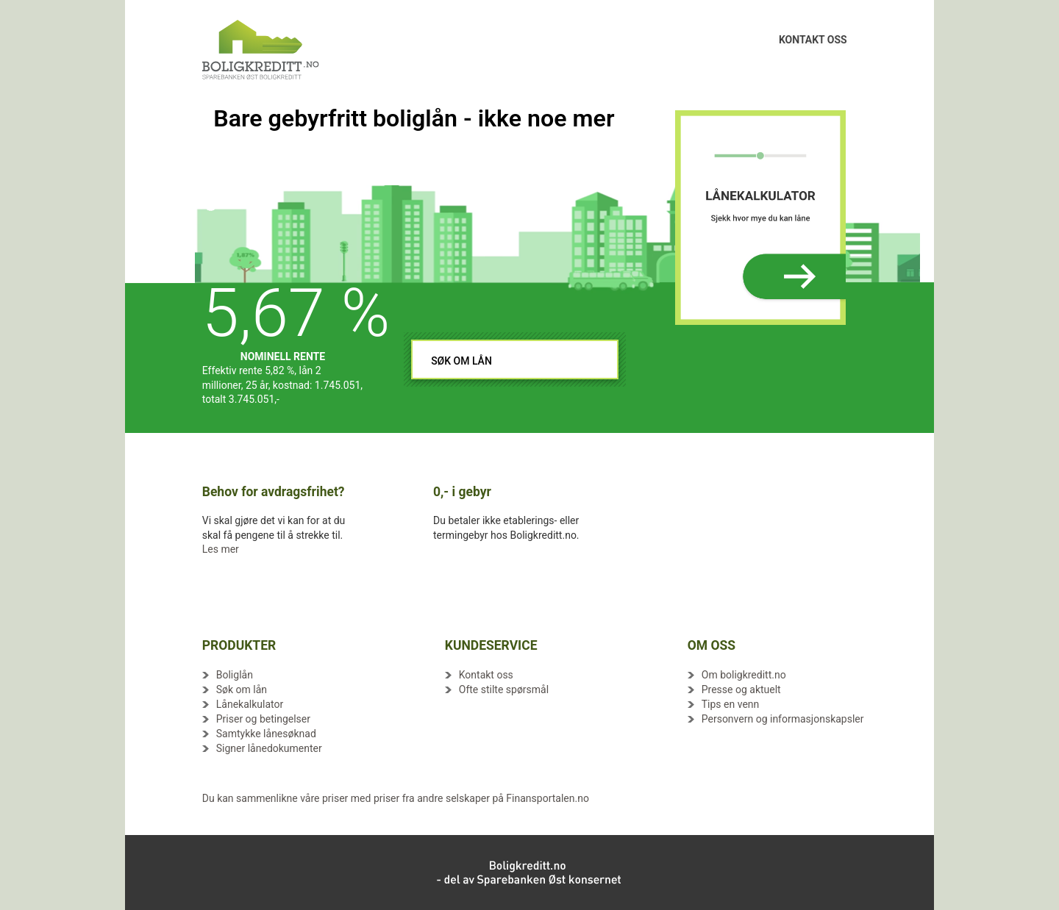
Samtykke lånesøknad (266, 733)
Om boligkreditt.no (744, 675)
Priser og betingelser (263, 719)
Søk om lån (241, 689)
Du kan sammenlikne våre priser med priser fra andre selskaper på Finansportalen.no (395, 798)
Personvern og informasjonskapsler (783, 719)
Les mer (220, 549)
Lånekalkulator (249, 704)
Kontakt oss (486, 675)
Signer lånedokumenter (269, 748)
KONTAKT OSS (813, 34)
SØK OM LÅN (461, 361)
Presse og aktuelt (741, 689)
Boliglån (234, 675)
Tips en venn (731, 704)
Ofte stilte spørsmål (504, 689)
